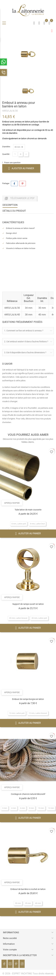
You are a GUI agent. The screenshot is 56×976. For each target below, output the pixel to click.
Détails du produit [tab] (14, 210)
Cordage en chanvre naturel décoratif (28, 794)
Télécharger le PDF (19, 198)
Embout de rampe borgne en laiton (28, 699)
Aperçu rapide (12, 503)
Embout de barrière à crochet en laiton (28, 889)
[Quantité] (15, 154)
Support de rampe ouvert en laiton (28, 604)
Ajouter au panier (21, 168)
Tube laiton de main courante (28, 509)
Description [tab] (10, 205)
